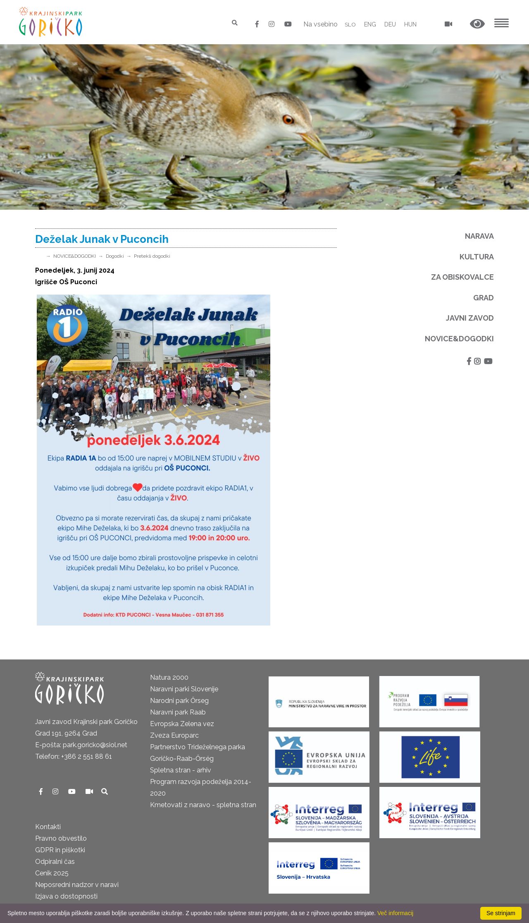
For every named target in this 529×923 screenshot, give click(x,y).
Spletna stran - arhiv (180, 770)
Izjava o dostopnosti (66, 896)
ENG (370, 24)
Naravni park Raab (178, 712)
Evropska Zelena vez (182, 724)
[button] (477, 24)
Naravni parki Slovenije (184, 689)
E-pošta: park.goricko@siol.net (81, 745)
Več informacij (395, 913)
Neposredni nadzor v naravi (77, 885)
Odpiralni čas (55, 861)
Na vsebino (320, 24)
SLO (350, 24)
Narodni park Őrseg (179, 701)
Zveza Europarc (174, 735)
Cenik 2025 (52, 873)
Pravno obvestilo (61, 838)
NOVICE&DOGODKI (74, 256)
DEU (390, 24)
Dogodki (115, 256)
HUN (410, 24)
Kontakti (48, 827)
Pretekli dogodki (152, 256)
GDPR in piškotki (60, 850)
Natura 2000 (169, 677)
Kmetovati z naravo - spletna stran (203, 805)
